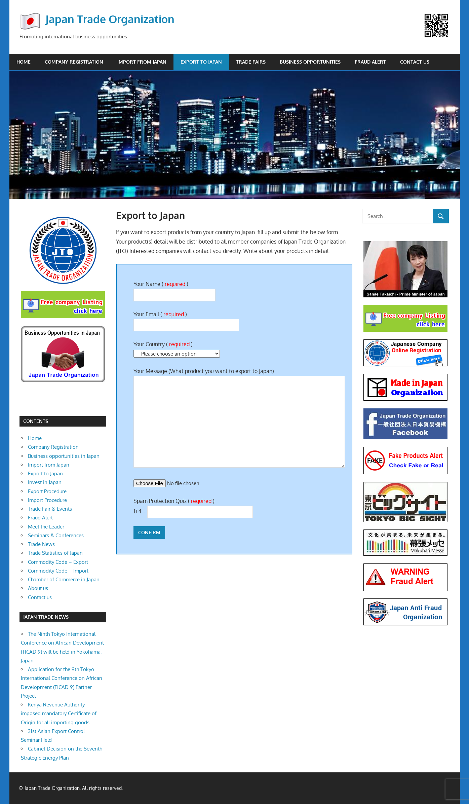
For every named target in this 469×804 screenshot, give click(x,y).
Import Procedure (47, 500)
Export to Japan (201, 62)
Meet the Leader (46, 526)
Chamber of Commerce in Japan (64, 579)
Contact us (414, 62)
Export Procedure (47, 491)
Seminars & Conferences (56, 535)
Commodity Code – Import (58, 571)
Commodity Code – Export (58, 562)
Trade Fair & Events (50, 509)
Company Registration (74, 62)
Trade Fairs (251, 62)
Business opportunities (310, 62)
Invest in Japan (45, 482)
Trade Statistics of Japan (55, 553)
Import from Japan (141, 62)
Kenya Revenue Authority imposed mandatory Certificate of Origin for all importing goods (58, 713)
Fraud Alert (370, 62)
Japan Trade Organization (109, 19)
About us (38, 588)
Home (23, 62)
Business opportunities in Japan (64, 456)
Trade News (41, 544)
